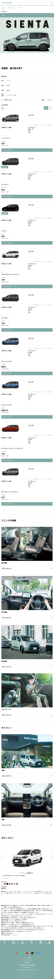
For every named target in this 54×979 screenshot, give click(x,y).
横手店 (3, 190)
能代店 (3, 497)
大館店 (3, 279)
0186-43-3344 (5, 282)
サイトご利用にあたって (27, 967)
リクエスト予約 (27, 150)
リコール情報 (27, 957)
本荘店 (3, 454)
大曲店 (3, 323)
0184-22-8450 (5, 456)
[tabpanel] (27, 35)
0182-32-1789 (5, 192)
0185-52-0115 (5, 499)
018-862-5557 (5, 412)
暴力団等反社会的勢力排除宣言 (27, 965)
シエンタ (3, 11)
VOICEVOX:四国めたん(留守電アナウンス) (27, 970)
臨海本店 (3, 367)
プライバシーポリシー (27, 960)
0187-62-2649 (5, 325)
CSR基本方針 (27, 962)
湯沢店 (3, 143)
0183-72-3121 (5, 145)
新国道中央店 (4, 410)
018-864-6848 (5, 369)
